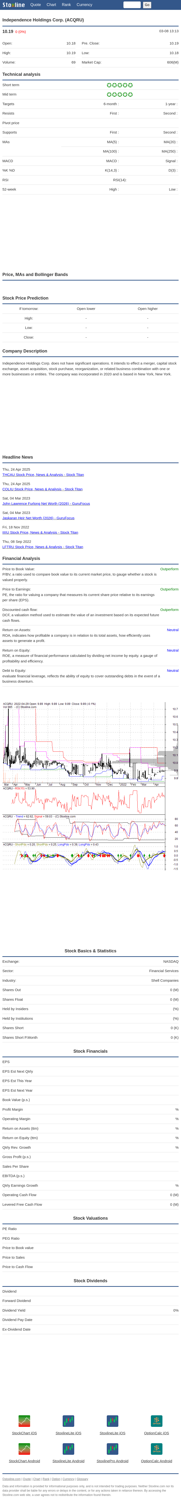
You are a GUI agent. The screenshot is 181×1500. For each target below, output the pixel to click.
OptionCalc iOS (156, 1433)
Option (56, 1479)
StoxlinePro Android (112, 1461)
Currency (84, 5)
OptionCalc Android (156, 1461)
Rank (66, 5)
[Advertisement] (90, 232)
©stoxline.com (11, 1479)
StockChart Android (24, 1461)
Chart (51, 5)
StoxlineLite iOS (68, 1433)
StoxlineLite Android (69, 1461)
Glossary (82, 1479)
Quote (35, 5)
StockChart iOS (24, 1433)
